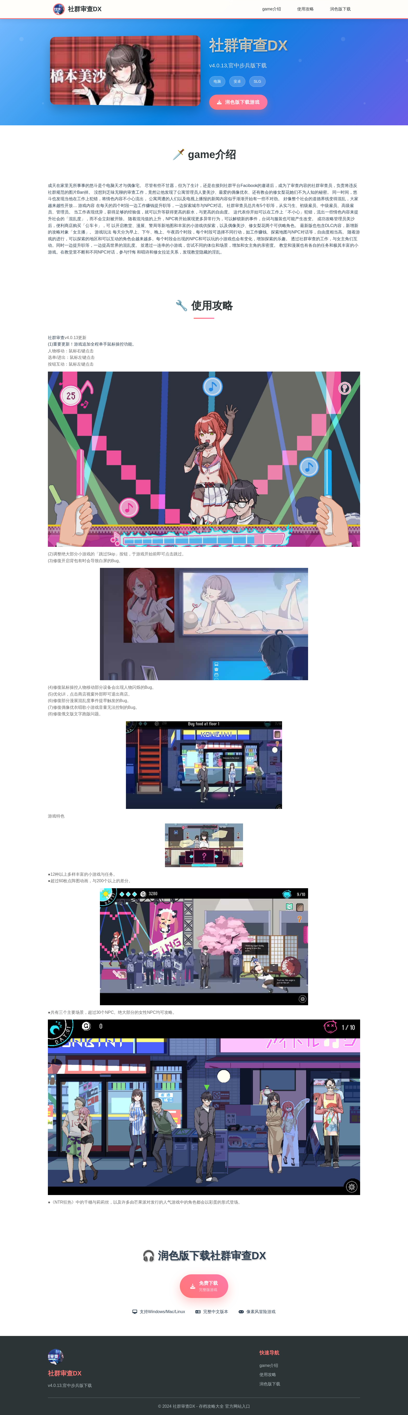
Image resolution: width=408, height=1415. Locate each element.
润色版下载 (340, 9)
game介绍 (271, 9)
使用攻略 (305, 9)
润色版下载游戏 (238, 102)
